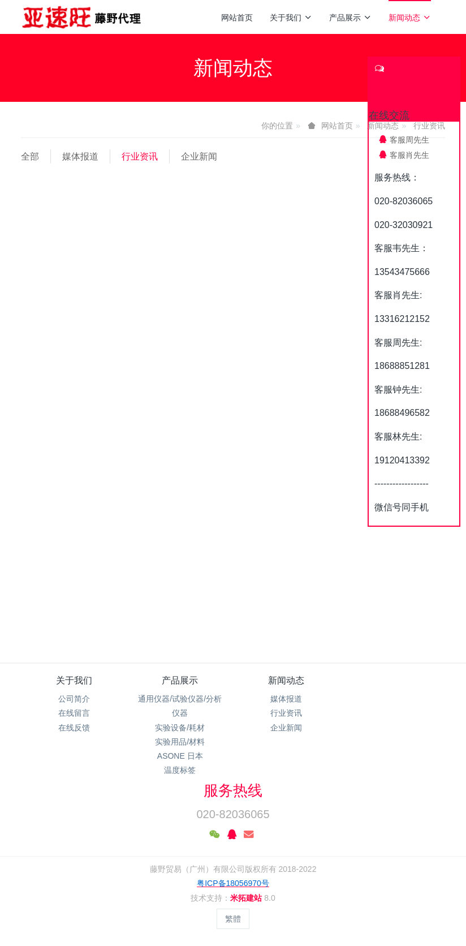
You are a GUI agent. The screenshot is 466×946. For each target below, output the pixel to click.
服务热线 (233, 790)
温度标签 (180, 770)
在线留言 (74, 712)
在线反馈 (74, 727)
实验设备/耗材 (180, 727)
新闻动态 (410, 17)
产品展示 (350, 17)
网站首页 (237, 17)
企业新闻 (199, 156)
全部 (30, 156)
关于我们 (291, 17)
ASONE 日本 (180, 755)
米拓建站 (247, 897)
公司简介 (74, 698)
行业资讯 (140, 156)
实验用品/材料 (180, 741)
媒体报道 (80, 156)
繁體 (233, 918)
